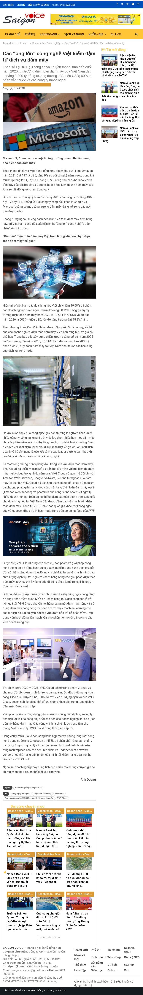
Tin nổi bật (44, 84)
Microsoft (59, 794)
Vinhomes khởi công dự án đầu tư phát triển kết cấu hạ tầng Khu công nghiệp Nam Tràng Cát (120, 114)
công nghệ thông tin (21, 794)
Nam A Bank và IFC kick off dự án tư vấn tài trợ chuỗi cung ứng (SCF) (120, 135)
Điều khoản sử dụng (38, 5)
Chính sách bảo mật (63, 5)
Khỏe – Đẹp (96, 34)
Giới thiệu (8, 5)
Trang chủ (12, 34)
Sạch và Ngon (74, 34)
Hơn (113, 34)
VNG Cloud (62, 798)
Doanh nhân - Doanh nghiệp (20, 84)
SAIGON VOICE (13, 947)
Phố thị (30, 34)
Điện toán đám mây (42, 794)
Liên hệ (21, 5)
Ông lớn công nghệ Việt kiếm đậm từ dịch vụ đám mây (29, 798)
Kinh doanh (48, 34)
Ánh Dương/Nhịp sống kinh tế (28, 788)
